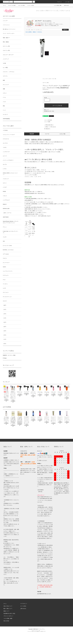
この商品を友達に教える (48, 124)
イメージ (47, 133)
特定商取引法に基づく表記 (49, 111)
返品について (46, 109)
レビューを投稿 (46, 121)
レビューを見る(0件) (47, 120)
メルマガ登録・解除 (56, 5)
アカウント (59, 1)
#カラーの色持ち (29, 31)
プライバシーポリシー (8, 616)
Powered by (36, 631)
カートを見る (23, 606)
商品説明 (32, 133)
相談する (65, 29)
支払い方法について (8, 606)
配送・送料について (8, 608)
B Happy (5, 358)
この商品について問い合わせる (49, 126)
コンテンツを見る (30, 5)
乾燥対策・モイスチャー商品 (9, 355)
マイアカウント (23, 603)
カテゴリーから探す (11, 5)
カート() (66, 1)
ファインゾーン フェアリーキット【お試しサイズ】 (30, 229)
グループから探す (21, 5)
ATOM (7, 620)
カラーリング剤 (48, 78)
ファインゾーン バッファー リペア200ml (26, 229)
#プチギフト (39, 31)
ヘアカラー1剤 (53, 78)
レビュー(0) (62, 133)
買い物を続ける (46, 128)
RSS (5, 620)
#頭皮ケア (34, 31)
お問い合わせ (65, 5)
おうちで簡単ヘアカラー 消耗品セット (33, 229)
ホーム (4, 5)
